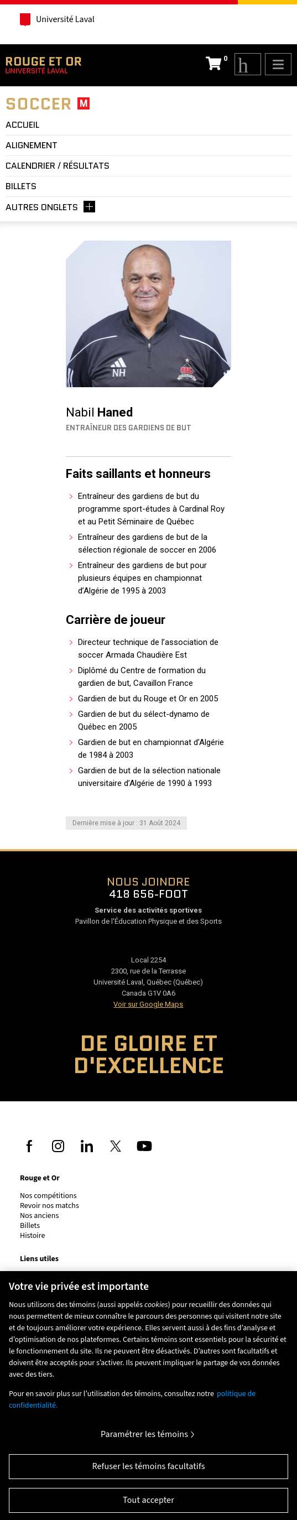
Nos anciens (39, 1216)
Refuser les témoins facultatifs (148, 1470)
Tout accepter (148, 1504)
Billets (30, 1226)
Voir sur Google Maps (148, 1004)
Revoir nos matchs (49, 1206)
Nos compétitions (48, 1196)
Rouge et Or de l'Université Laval (43, 65)
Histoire (32, 1236)
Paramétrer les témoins (144, 1439)
